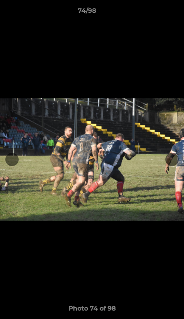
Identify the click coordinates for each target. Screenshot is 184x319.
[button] (152, 13)
